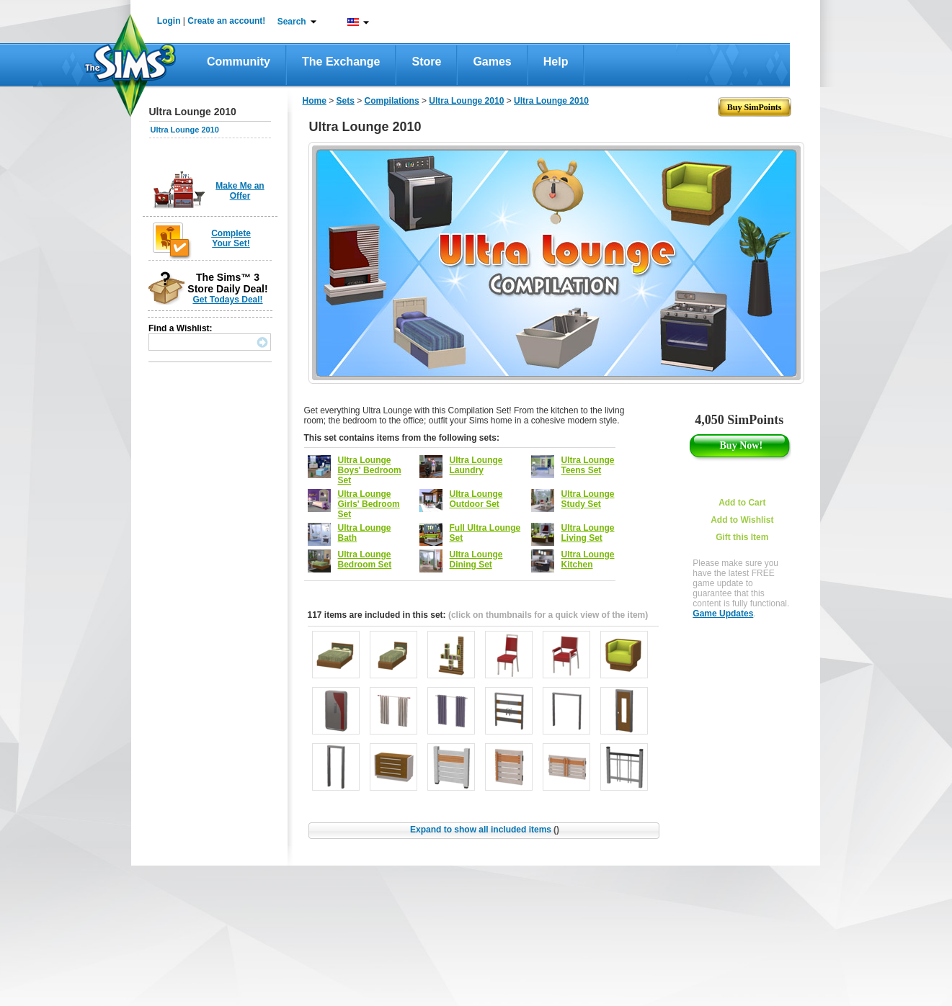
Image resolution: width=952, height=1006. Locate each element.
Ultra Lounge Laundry (476, 465)
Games (492, 61)
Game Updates (723, 613)
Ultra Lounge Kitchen (588, 559)
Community (238, 61)
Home (314, 101)
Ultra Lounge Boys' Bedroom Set (369, 470)
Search (291, 22)
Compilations (392, 101)
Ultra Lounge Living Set (588, 533)
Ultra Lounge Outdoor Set (476, 499)
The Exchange (341, 61)
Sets (346, 101)
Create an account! (226, 21)
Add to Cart (742, 503)
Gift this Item (742, 537)
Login (169, 21)
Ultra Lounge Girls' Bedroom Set (369, 504)
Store (426, 61)
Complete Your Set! (231, 238)
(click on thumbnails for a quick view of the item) (548, 615)
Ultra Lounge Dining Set (476, 559)
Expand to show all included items (484, 830)
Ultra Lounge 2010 (185, 129)
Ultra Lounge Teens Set (588, 465)
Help (556, 61)
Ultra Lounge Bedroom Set (365, 559)
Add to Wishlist (742, 520)
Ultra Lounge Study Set (588, 499)
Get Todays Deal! (227, 300)
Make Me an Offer (239, 191)
